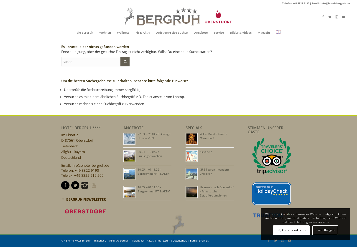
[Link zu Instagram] (336, 16)
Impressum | (165, 240)
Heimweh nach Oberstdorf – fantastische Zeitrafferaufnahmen (216, 191)
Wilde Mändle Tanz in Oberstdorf (213, 136)
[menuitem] (85, 32)
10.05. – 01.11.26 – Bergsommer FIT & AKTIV (154, 189)
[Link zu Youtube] (343, 16)
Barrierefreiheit (199, 240)
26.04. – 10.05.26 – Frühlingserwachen (150, 154)
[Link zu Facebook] (323, 16)
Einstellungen (325, 230)
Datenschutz (180, 240)
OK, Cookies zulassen (291, 230)
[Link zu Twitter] (329, 16)
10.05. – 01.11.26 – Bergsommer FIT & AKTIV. (154, 172)
